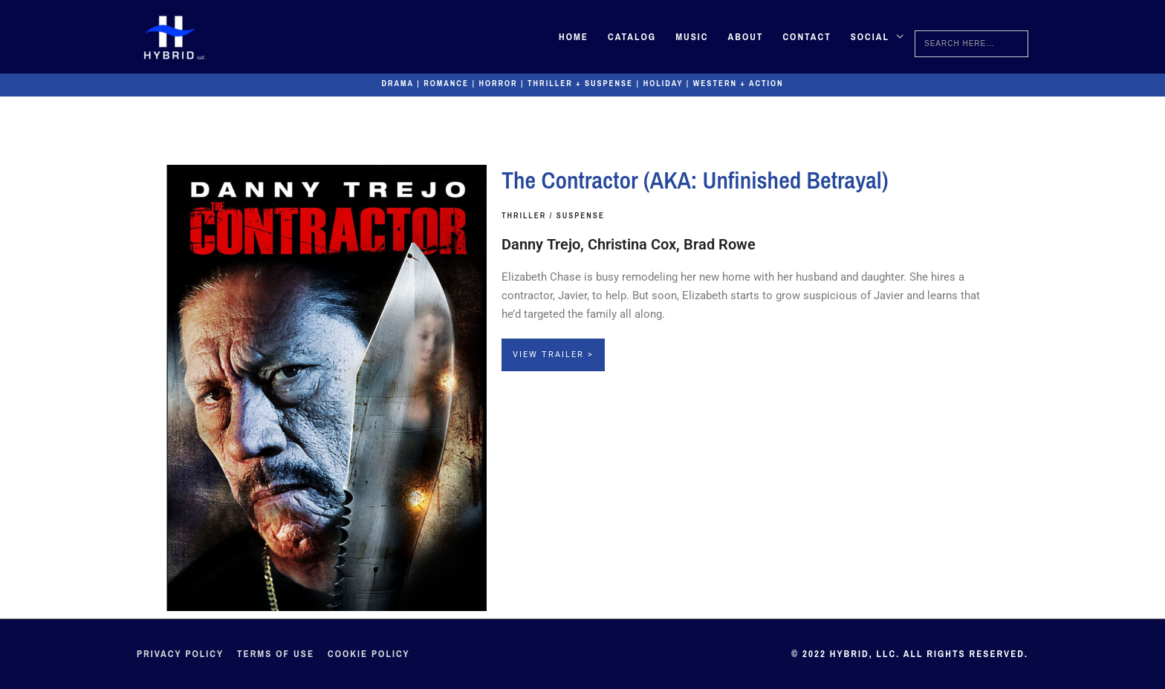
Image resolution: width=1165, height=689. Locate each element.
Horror (497, 83)
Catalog (632, 36)
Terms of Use (275, 653)
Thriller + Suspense (580, 83)
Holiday (663, 83)
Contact (806, 36)
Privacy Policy (180, 653)
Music (691, 36)
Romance (446, 83)
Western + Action (738, 83)
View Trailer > (553, 354)
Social (870, 36)
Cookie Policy (369, 653)
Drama (398, 83)
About (745, 36)
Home (573, 36)
